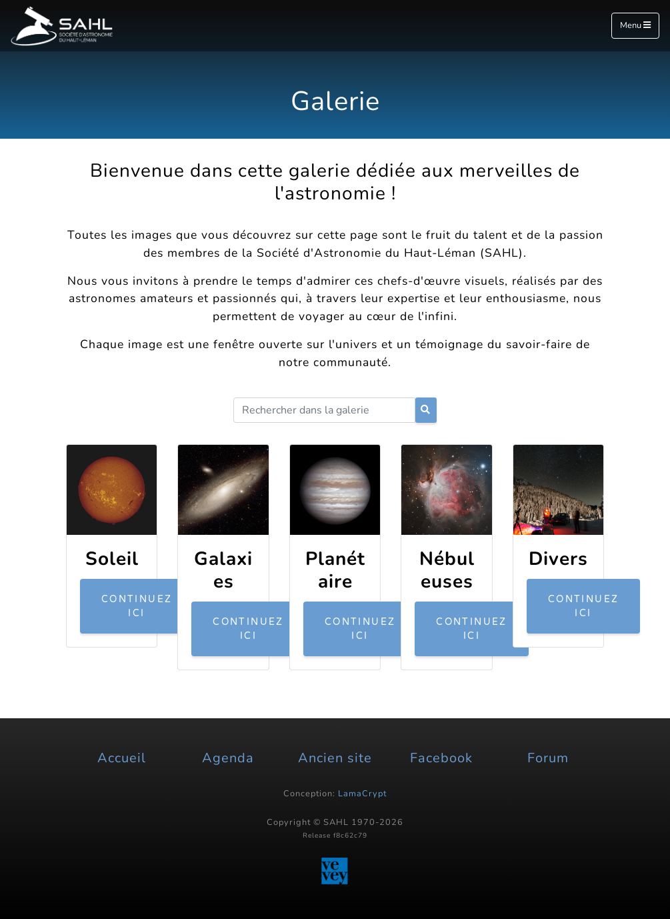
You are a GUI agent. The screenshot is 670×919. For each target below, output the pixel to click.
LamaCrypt (362, 794)
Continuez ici (137, 606)
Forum (548, 758)
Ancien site (335, 758)
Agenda (228, 758)
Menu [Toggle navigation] (635, 25)
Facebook (441, 758)
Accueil (121, 758)
